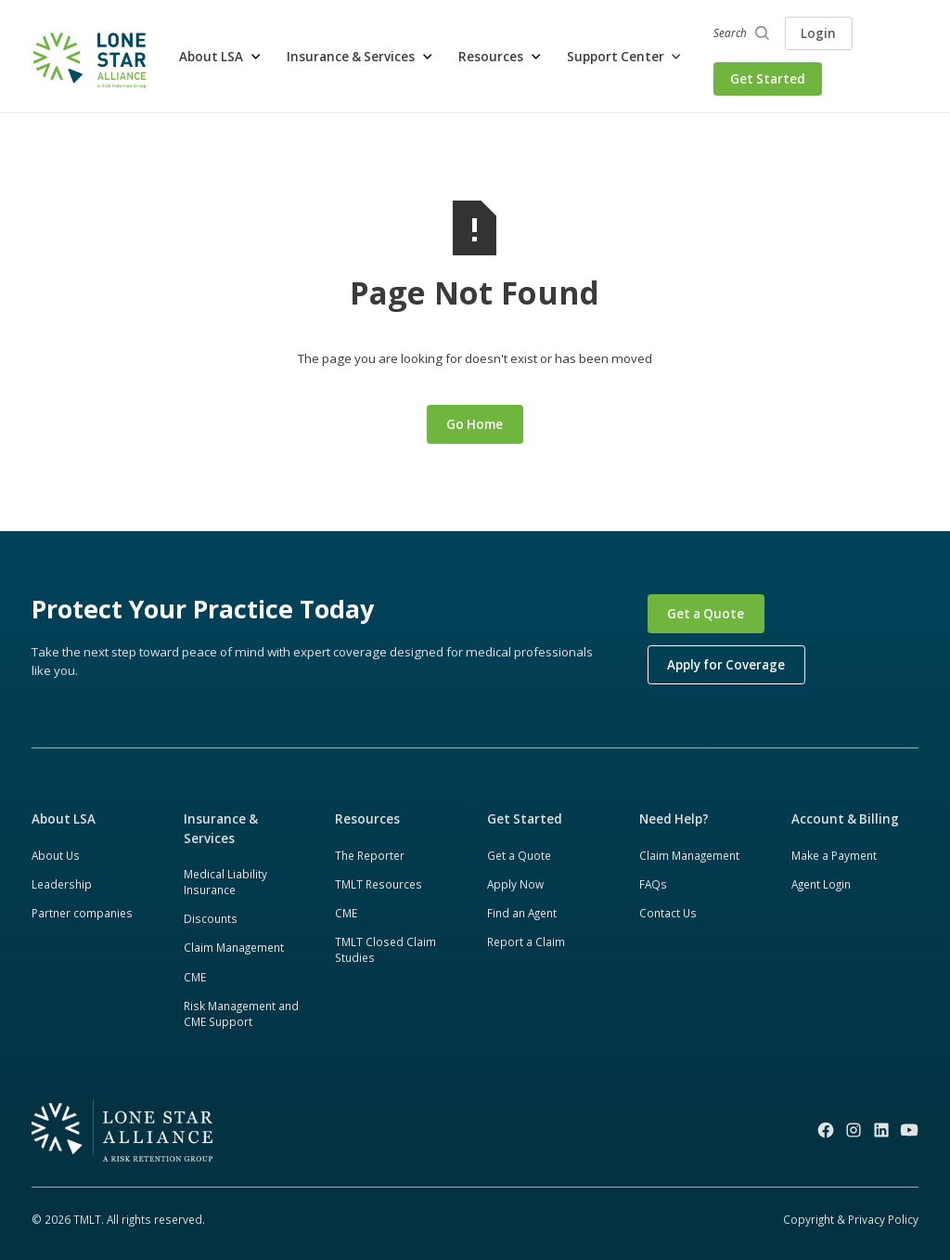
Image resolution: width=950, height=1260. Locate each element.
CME (195, 976)
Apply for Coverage (726, 664)
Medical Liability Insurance (225, 882)
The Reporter (369, 855)
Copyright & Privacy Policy (850, 1219)
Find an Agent (522, 912)
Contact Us (668, 912)
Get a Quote (705, 613)
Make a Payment (834, 855)
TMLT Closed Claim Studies (385, 950)
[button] (220, 56)
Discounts (211, 918)
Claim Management (234, 947)
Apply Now (515, 884)
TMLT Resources (378, 884)
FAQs (653, 884)
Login (818, 33)
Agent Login (821, 884)
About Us (56, 855)
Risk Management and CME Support (241, 1014)
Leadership (62, 884)
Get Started (767, 79)
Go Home (474, 424)
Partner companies (82, 912)
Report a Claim (526, 941)
